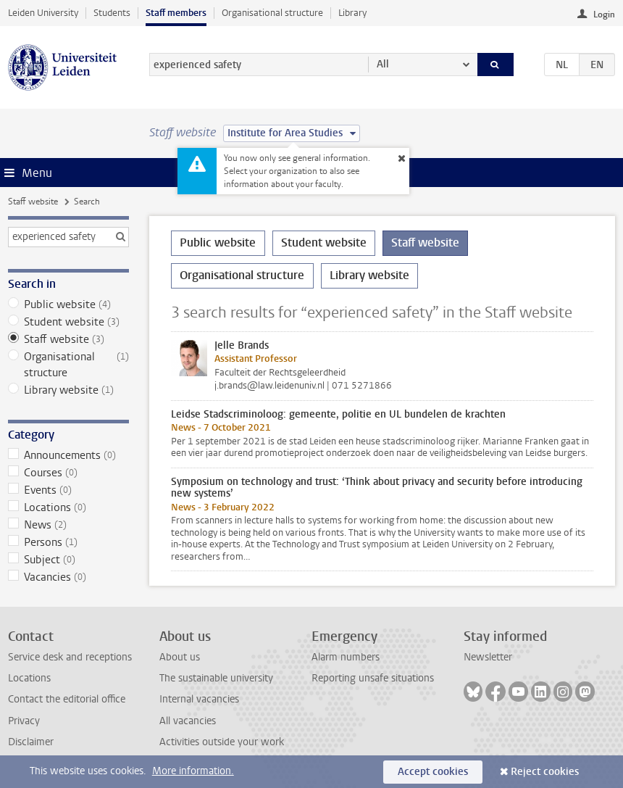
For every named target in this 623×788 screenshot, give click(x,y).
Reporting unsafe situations (373, 678)
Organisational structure (272, 13)
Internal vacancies (199, 699)
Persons (68, 542)
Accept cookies (433, 772)
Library (352, 13)
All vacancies (187, 721)
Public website (68, 304)
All (383, 64)
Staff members (176, 13)
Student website (68, 322)
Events (68, 490)
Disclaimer (31, 742)
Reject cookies (545, 772)
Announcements (68, 455)
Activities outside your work (221, 742)
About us (179, 657)
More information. (193, 771)
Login (604, 14)
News (68, 525)
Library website (68, 390)
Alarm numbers (346, 657)
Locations (68, 507)
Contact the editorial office (66, 699)
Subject (68, 560)
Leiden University (43, 13)
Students (111, 13)
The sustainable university (216, 678)
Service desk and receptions (70, 657)
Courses (68, 473)
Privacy (24, 721)
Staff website (33, 201)
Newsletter (488, 657)
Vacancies (68, 577)
